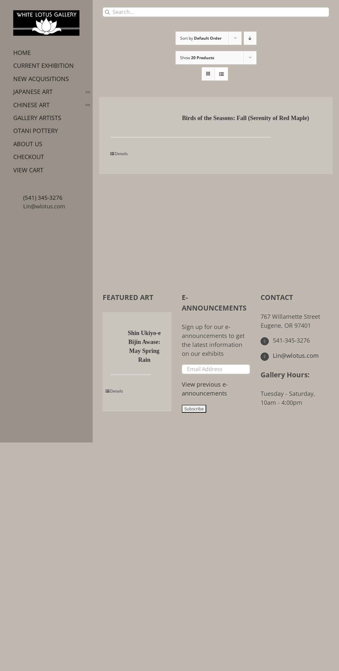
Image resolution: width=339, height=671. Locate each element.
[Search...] (216, 12)
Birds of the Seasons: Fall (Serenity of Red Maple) (245, 118)
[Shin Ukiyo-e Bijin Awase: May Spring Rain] (115, 334)
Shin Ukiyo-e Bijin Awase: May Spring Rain (144, 346)
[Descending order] (250, 38)
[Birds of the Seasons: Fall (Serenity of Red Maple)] (131, 119)
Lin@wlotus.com (44, 206)
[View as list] (221, 73)
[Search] (107, 12)
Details (121, 153)
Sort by (200, 38)
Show (197, 58)
